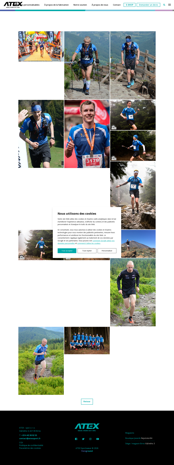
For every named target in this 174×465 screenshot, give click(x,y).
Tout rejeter (87, 251)
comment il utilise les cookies (88, 243)
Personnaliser (107, 251)
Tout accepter (67, 251)
